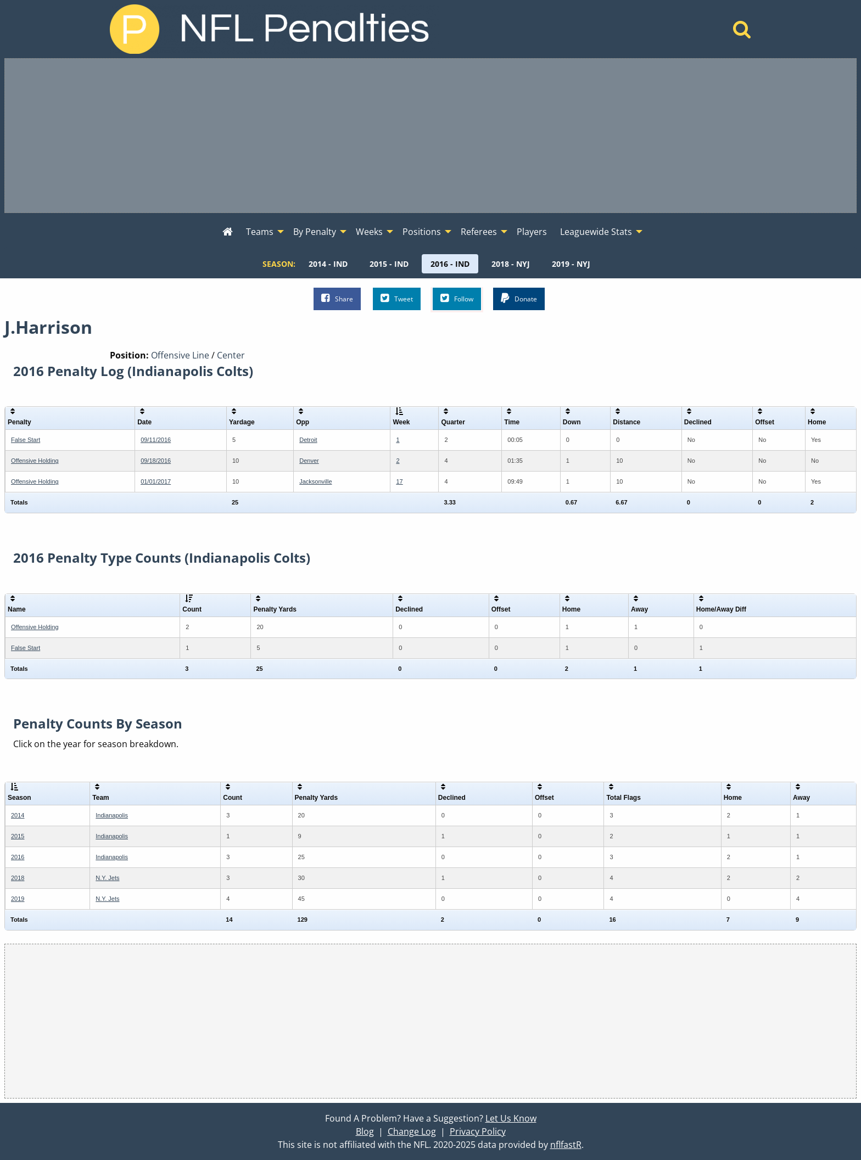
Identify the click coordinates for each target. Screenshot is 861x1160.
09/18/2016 (156, 460)
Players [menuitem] (532, 232)
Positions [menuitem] (421, 232)
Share (337, 298)
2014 (17, 815)
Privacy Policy (478, 1131)
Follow (456, 298)
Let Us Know (510, 1118)
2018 (17, 878)
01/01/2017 (156, 481)
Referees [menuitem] (479, 232)
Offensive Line (180, 355)
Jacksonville (315, 481)
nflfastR (566, 1145)
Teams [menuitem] (259, 232)
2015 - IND (389, 264)
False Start (25, 439)
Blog (365, 1131)
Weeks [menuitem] (369, 232)
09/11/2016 (156, 439)
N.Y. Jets (107, 878)
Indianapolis (112, 815)
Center (231, 355)
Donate (519, 298)
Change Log (412, 1131)
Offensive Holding (35, 460)
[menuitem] (227, 232)
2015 (17, 836)
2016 (17, 857)
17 (399, 481)
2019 (17, 898)
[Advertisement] (430, 135)
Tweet (397, 298)
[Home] (742, 32)
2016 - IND (450, 264)
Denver (308, 460)
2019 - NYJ (571, 264)
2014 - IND (328, 264)
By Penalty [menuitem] (314, 232)
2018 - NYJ (510, 264)
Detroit (308, 439)
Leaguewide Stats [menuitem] (596, 232)
